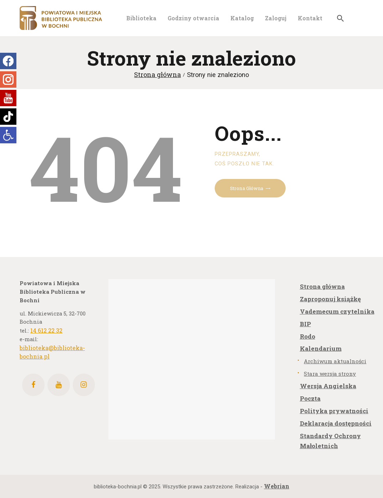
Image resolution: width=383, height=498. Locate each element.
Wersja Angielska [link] (328, 386)
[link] (8, 135)
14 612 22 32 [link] (46, 330)
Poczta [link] (310, 398)
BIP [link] (305, 324)
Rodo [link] (307, 336)
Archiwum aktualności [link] (335, 361)
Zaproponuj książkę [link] (330, 299)
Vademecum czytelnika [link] (337, 311)
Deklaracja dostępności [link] (336, 423)
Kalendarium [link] (321, 348)
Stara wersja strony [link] (330, 373)
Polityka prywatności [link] (334, 411)
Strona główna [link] (157, 74)
